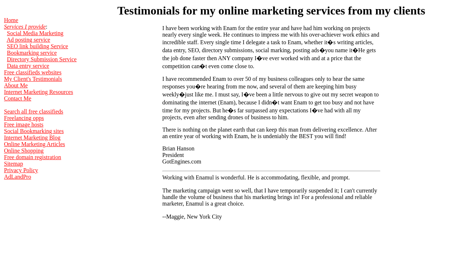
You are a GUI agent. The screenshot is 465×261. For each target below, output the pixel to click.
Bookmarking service (32, 53)
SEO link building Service (37, 46)
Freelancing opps (24, 118)
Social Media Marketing (35, 33)
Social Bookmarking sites (34, 131)
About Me (16, 85)
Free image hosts (23, 124)
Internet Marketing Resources (38, 92)
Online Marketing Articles (34, 144)
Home (11, 20)
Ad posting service (28, 40)
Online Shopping (24, 151)
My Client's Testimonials (33, 79)
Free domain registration (32, 157)
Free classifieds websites (32, 72)
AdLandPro (17, 177)
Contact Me (17, 98)
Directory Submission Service (42, 59)
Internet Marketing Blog (32, 137)
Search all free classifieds (33, 111)
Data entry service (28, 66)
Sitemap (13, 164)
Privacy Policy (21, 170)
